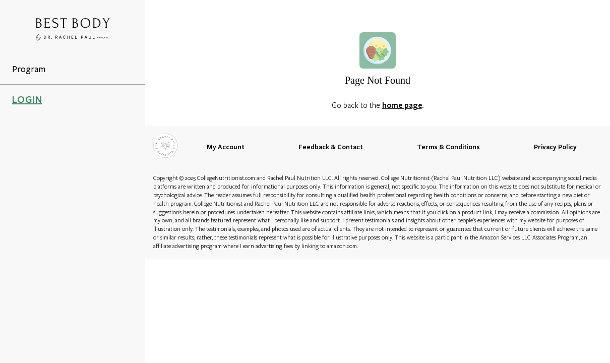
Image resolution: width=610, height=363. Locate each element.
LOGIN (27, 99)
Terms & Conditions (448, 146)
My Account (226, 146)
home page (402, 105)
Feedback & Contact (330, 146)
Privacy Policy (555, 146)
